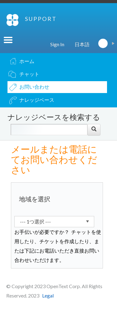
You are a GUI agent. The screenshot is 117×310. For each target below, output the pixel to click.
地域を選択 (34, 199)
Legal (48, 295)
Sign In (57, 44)
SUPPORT (41, 18)
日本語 (82, 44)
